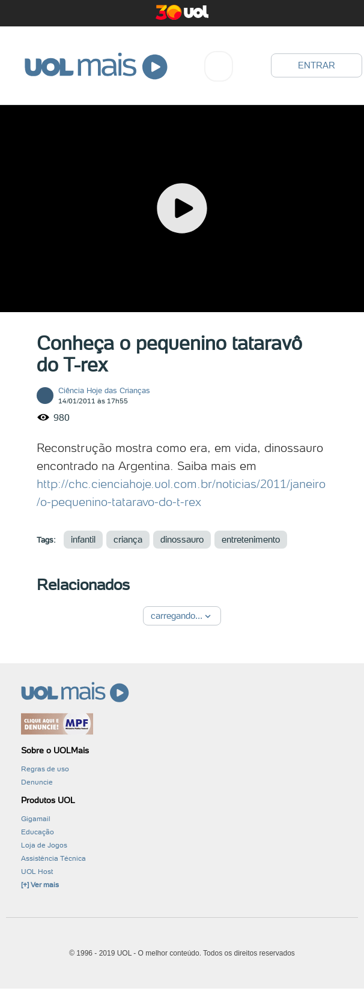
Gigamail (35, 819)
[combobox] (218, 66)
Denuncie (37, 782)
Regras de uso (45, 769)
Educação (37, 832)
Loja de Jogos (44, 845)
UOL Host (37, 871)
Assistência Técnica (53, 858)
